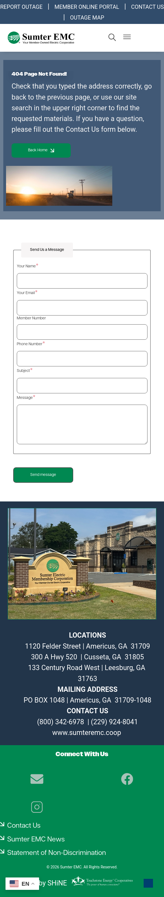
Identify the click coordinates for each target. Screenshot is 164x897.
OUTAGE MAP (87, 17)
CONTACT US (147, 7)
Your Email (26, 293)
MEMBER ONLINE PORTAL (86, 7)
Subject (23, 371)
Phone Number (29, 344)
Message (25, 398)
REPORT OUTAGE (21, 7)
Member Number (31, 318)
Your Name (26, 266)
